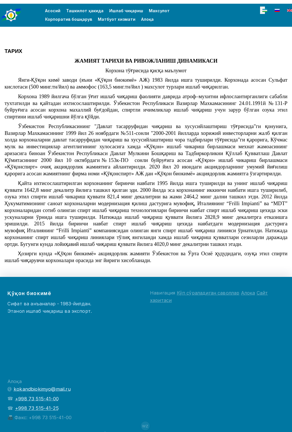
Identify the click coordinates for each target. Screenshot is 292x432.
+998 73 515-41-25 (37, 408)
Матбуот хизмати (116, 19)
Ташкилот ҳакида (85, 11)
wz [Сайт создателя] (145, 426)
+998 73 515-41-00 (37, 399)
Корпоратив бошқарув (68, 19)
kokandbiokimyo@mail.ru (42, 389)
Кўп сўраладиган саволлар (208, 293)
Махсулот (159, 11)
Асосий (52, 11)
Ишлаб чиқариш (126, 11)
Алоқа (147, 19)
